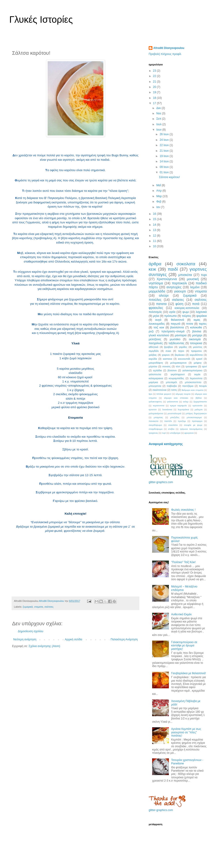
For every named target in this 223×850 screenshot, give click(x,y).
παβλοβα (172, 386)
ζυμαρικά (28, 606)
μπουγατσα (155, 386)
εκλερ (186, 401)
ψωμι (185, 312)
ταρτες (203, 323)
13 (155, 230)
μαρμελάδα (157, 291)
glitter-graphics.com (161, 482)
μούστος (197, 347)
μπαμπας (158, 417)
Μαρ (159, 196)
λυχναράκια (183, 409)
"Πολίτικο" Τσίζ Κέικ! (183, 562)
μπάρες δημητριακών (196, 413)
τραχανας (153, 433)
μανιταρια (181, 335)
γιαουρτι (180, 291)
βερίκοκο (180, 354)
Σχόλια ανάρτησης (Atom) (44, 646)
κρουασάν (198, 405)
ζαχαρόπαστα (200, 401)
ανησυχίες (174, 287)
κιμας (197, 319)
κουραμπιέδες (176, 378)
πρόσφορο (197, 421)
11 (155, 241)
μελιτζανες (155, 339)
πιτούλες (155, 300)
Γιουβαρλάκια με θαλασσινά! (188, 673)
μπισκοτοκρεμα (194, 417)
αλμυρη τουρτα (183, 394)
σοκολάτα (173, 425)
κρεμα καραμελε (178, 405)
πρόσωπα (170, 316)
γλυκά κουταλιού (159, 335)
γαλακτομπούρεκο (192, 370)
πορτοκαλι (179, 283)
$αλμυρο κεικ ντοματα (192, 390)
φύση (179, 304)
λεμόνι (194, 287)
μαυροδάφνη (156, 362)
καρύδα (153, 358)
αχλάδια (157, 370)
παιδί (173, 269)
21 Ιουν (165, 150)
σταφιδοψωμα (156, 429)
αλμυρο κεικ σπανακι (176, 398)
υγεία (172, 312)
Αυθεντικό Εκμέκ (181, 614)
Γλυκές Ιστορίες (41, 19)
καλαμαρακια (156, 378)
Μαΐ (159, 185)
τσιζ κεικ (159, 327)
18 (155, 97)
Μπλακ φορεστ (163, 394)
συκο (168, 351)
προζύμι (182, 421)
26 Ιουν (165, 134)
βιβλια (199, 398)
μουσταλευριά (174, 413)
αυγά (158, 319)
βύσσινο (172, 370)
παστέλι (168, 421)
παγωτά (175, 323)
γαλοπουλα (155, 374)
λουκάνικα (167, 409)
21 (155, 81)
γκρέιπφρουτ (178, 374)
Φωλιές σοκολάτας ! (183, 509)
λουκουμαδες (157, 323)
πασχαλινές (156, 343)
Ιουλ (159, 124)
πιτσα (189, 323)
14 (155, 224)
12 (155, 235)
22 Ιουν (165, 145)
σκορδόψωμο (155, 425)
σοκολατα (186, 263)
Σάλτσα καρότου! (169, 177)
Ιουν (159, 129)
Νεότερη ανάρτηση (24, 639)
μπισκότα (185, 275)
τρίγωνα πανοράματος (191, 429)
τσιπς (174, 389)
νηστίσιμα (156, 283)
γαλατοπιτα (172, 401)
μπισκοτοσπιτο (193, 382)
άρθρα (155, 263)
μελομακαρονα (178, 362)
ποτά (195, 304)
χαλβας (153, 354)
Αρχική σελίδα (73, 639)
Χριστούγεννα (167, 279)
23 (155, 70)
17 (155, 103)
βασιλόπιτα (177, 327)
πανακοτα (153, 421)
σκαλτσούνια (160, 389)
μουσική (193, 279)
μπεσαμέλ (171, 382)
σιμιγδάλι (154, 351)
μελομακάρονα (156, 413)
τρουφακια (191, 366)
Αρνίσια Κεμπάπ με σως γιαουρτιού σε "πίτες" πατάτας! (186, 732)
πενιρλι (203, 386)
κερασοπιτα (158, 405)
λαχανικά (201, 312)
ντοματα (38, 606)
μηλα (156, 316)
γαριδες (183, 347)
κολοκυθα (196, 327)
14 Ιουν (165, 161)
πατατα (161, 304)
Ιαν (158, 207)
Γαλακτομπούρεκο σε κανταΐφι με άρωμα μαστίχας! (184, 646)
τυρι (204, 275)
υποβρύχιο (175, 433)
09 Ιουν (165, 167)
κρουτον (153, 409)
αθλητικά (153, 347)
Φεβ (159, 201)
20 (155, 87)
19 (155, 92)
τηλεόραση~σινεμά (173, 331)
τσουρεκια (196, 343)
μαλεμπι (199, 409)
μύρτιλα (153, 366)
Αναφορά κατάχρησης (166, 444)
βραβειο (168, 347)
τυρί (164, 433)
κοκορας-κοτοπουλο (187, 308)
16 (155, 213)
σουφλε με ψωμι (193, 425)
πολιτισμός (155, 312)
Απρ (159, 190)
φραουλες (156, 308)
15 (155, 219)
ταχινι (181, 351)
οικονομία (195, 339)
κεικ (152, 269)
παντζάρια (187, 386)
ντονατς (166, 366)
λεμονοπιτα (196, 378)
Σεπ (159, 118)
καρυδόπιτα (196, 354)
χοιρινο (166, 354)
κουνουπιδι (184, 358)
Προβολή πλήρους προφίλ (165, 54)
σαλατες (178, 300)
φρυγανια (189, 433)
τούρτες (186, 316)
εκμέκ (197, 374)
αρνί (204, 366)
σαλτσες (48, 606)
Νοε (159, 113)
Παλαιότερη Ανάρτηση (124, 639)
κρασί (199, 358)
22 (155, 76)
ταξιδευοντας (176, 343)
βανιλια (196, 331)
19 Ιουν (165, 156)
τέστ (178, 366)
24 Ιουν (165, 139)
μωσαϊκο (175, 339)
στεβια (171, 429)
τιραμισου (196, 351)
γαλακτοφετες (155, 401)
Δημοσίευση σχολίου (30, 631)
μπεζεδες (174, 417)
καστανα (167, 358)
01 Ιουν (165, 172)
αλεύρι (163, 295)
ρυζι (151, 331)
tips (150, 394)
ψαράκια (201, 316)
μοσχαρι (197, 335)
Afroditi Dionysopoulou (168, 48)
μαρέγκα (153, 382)
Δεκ (159, 108)
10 (155, 246)
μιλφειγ (197, 362)
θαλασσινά (177, 319)
